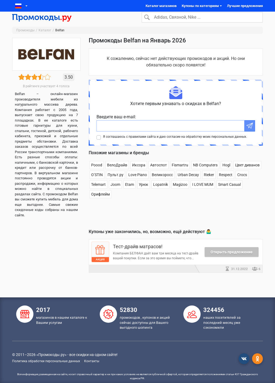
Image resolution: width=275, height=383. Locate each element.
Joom (115, 193)
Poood (96, 173)
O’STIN (97, 183)
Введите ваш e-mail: (116, 125)
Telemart (98, 193)
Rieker (209, 183)
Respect (225, 183)
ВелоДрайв (117, 173)
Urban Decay (188, 183)
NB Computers (205, 173)
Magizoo (180, 193)
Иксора (138, 173)
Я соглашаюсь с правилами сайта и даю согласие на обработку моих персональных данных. (175, 145)
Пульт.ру (115, 183)
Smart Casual (229, 193)
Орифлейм (100, 202)
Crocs (242, 183)
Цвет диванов (247, 173)
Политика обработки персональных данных (46, 361)
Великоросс (162, 183)
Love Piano (137, 183)
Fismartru (180, 173)
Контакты (91, 361)
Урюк (143, 193)
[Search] (202, 21)
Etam (129, 193)
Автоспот (158, 173)
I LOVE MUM (202, 193)
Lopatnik (160, 193)
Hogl (226, 173)
